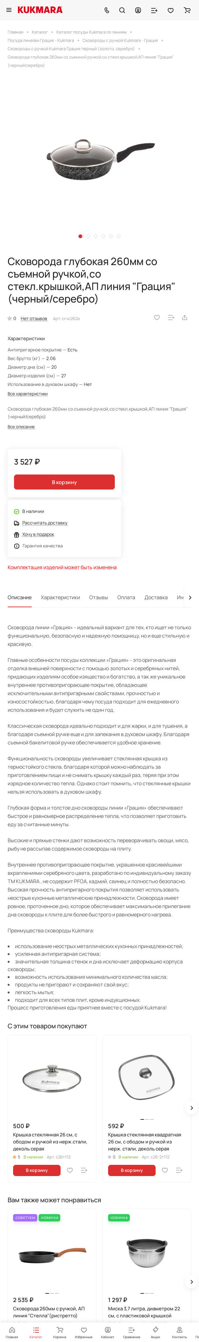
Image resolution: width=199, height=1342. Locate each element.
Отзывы (98, 597)
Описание (20, 597)
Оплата (126, 597)
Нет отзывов (34, 318)
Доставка (156, 597)
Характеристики (60, 597)
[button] (80, 236)
